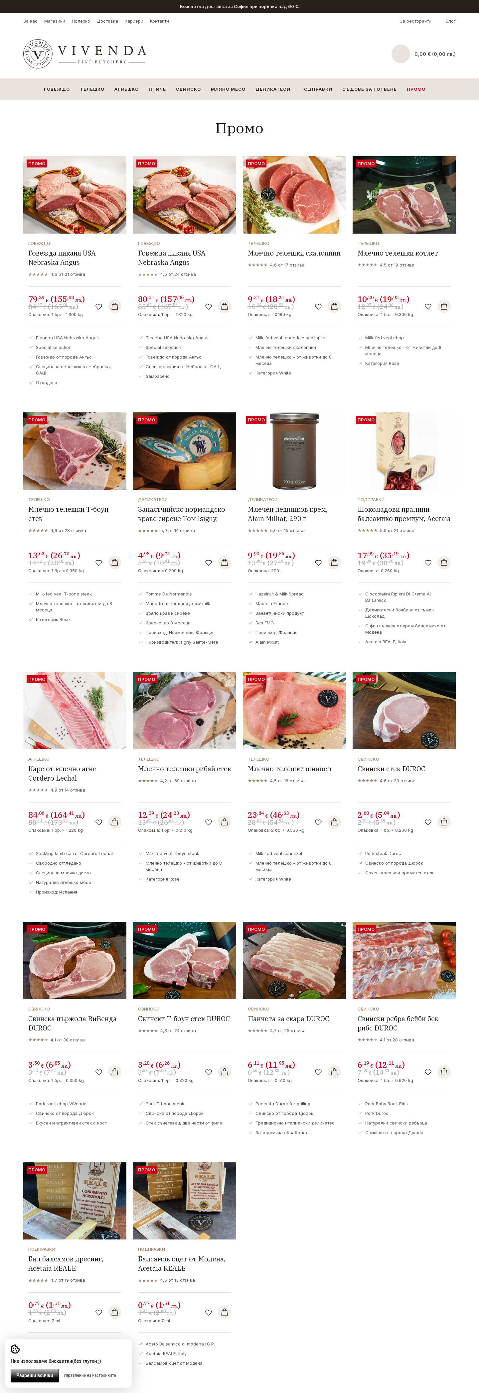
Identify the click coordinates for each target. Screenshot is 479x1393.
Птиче (157, 89)
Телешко (92, 89)
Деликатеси (272, 89)
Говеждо (57, 89)
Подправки (316, 89)
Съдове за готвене (369, 89)
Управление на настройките (90, 1375)
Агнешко (126, 89)
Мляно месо (228, 89)
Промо (416, 89)
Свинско (188, 89)
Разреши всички (34, 1375)
